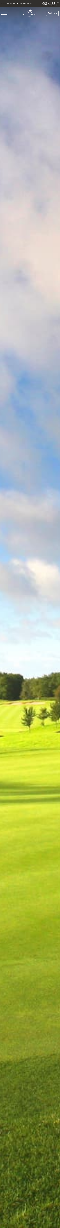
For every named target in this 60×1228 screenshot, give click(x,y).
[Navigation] (4, 15)
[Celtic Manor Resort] (30, 13)
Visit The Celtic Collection (16, 3)
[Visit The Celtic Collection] (50, 3)
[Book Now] (52, 13)
